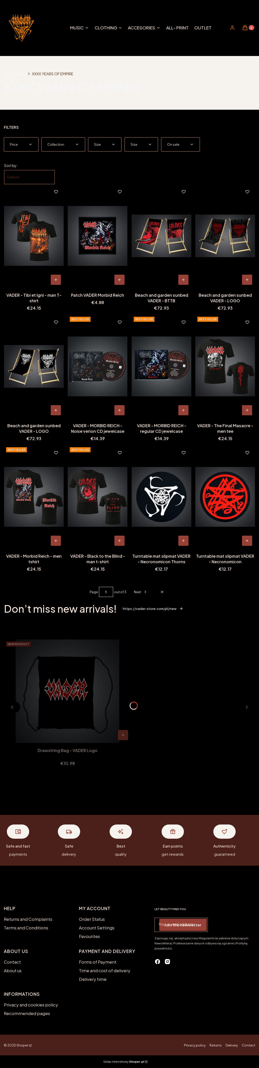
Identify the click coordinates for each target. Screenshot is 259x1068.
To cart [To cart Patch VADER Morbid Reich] (120, 280)
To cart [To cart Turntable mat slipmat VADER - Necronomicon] (247, 541)
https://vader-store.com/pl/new (153, 609)
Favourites (89, 936)
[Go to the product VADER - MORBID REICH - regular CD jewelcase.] (161, 366)
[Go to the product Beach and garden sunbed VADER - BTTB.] (161, 236)
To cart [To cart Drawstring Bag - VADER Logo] (123, 735)
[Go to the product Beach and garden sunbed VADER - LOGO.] (225, 236)
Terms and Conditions (26, 927)
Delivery (232, 1045)
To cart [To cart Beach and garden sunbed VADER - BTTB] (183, 280)
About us (13, 970)
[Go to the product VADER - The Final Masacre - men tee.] (225, 366)
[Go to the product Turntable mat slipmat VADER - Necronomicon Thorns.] (161, 497)
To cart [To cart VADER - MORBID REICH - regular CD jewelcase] (183, 410)
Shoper (22, 1045)
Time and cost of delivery (104, 970)
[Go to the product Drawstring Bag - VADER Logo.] (67, 691)
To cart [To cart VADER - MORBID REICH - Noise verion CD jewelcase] (120, 410)
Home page (15, 73)
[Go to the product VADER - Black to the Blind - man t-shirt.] (97, 497)
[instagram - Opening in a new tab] (167, 962)
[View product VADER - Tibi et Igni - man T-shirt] (56, 280)
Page (94, 592)
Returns (216, 1045)
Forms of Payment (97, 962)
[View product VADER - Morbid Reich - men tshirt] (56, 541)
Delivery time (93, 979)
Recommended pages (27, 1013)
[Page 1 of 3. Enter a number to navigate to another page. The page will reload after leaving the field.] (106, 592)
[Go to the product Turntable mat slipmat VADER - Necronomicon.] (225, 497)
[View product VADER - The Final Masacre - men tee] (247, 410)
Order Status (92, 919)
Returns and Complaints (28, 919)
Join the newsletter (183, 924)
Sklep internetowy (123, 1061)
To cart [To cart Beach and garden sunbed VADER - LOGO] (247, 280)
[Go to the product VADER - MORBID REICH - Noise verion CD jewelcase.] (97, 366)
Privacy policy (195, 1045)
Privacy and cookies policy (31, 1004)
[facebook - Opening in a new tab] (157, 962)
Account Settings (96, 927)
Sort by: (11, 165)
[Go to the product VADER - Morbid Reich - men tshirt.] (34, 497)
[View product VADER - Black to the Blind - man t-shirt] (120, 541)
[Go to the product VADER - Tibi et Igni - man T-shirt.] (34, 236)
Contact (12, 962)
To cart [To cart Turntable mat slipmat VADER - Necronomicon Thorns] (183, 541)
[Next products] (140, 592)
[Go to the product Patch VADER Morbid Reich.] (97, 236)
